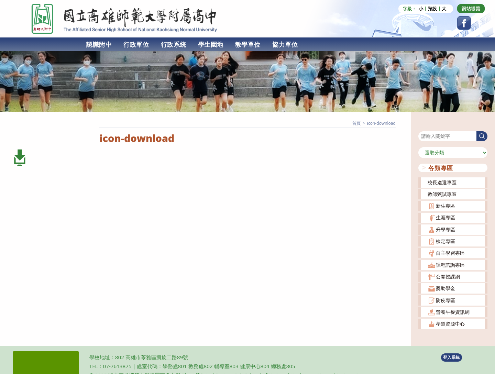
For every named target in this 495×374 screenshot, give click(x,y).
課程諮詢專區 (450, 264)
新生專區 (445, 205)
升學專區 (445, 229)
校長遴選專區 (442, 182)
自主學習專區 (450, 253)
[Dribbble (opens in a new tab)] (471, 8)
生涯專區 (445, 217)
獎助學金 (445, 288)
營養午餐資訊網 (453, 311)
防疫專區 (445, 300)
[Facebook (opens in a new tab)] (464, 23)
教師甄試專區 (442, 193)
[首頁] (356, 123)
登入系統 (451, 357)
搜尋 (423, 126)
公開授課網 (448, 276)
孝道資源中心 (450, 323)
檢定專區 (445, 241)
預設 (432, 9)
